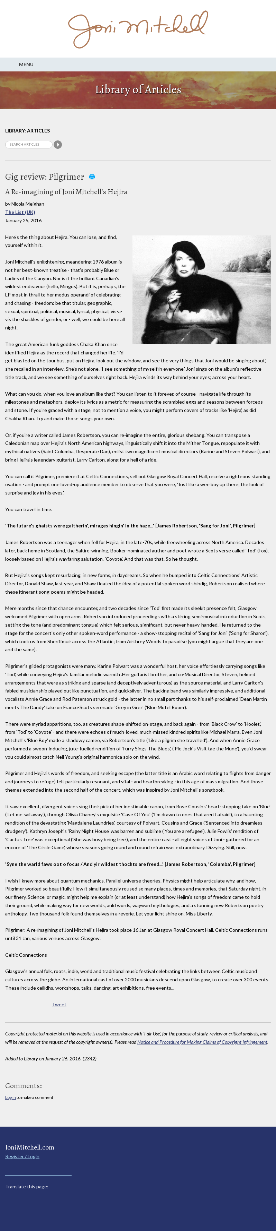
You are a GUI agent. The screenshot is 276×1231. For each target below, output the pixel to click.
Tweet (59, 1004)
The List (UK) (20, 212)
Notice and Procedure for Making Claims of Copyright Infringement (202, 1042)
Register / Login (22, 1156)
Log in (10, 1097)
